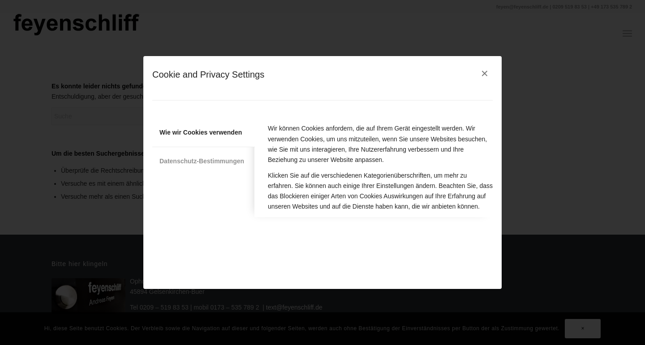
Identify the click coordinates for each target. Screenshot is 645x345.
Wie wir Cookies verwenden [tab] (200, 132)
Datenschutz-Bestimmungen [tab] (201, 161)
